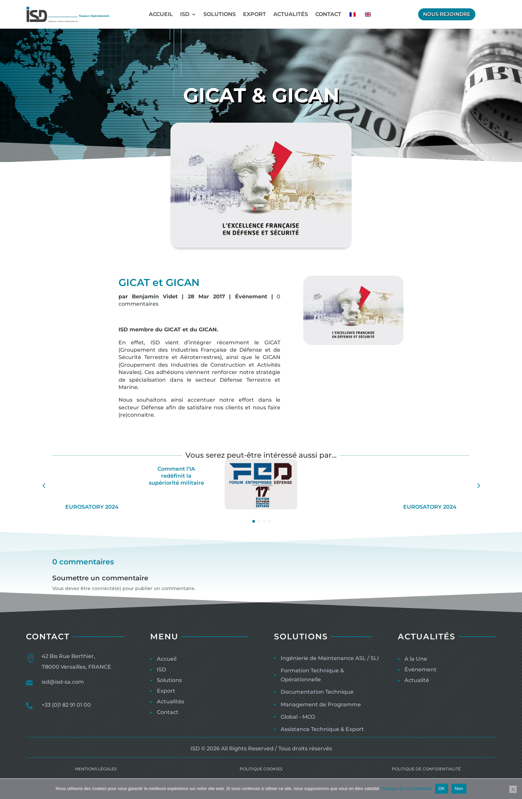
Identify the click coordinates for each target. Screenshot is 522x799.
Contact (328, 14)
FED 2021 (261, 519)
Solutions (219, 14)
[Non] (513, 789)
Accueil (161, 14)
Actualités (290, 14)
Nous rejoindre (446, 14)
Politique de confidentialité (407, 788)
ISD (184, 14)
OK (441, 788)
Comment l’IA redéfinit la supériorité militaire (176, 476)
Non (459, 788)
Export (254, 14)
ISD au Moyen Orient (345, 519)
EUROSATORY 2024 (92, 507)
